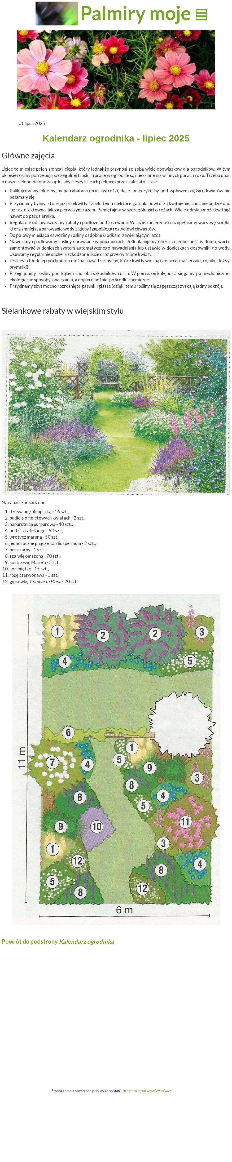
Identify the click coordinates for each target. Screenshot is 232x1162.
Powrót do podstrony (58, 941)
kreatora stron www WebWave (147, 1091)
